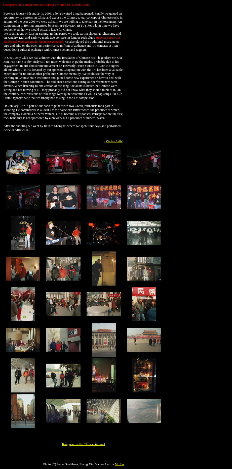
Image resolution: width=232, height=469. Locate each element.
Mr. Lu (119, 464)
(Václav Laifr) (113, 141)
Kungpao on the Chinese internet (83, 444)
